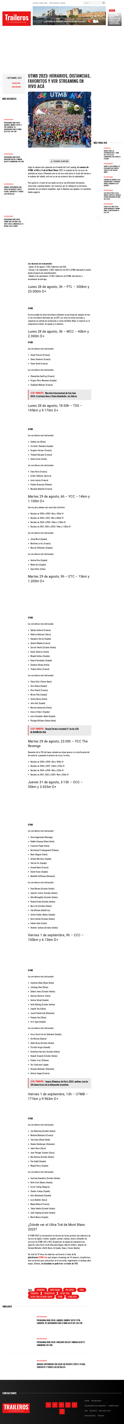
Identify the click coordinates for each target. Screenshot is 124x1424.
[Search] (103, 3)
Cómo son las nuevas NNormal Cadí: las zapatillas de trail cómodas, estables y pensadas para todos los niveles (114, 18)
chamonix (41, 1289)
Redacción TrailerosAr (16, 85)
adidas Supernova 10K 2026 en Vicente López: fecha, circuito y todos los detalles (13, 190)
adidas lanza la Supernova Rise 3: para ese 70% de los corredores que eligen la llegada (112, 154)
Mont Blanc (55, 1289)
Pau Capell (70, 1289)
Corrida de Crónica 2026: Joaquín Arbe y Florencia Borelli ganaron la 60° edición (112, 182)
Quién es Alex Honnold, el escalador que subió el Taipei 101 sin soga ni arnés (112, 169)
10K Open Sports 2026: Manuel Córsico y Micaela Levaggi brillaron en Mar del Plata (112, 195)
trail (82, 1289)
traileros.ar (49, 1293)
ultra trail (65, 1293)
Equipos (112, 10)
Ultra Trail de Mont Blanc (41, 1296)
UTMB (60, 1296)
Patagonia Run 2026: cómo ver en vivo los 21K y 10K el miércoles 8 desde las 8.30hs (13, 222)
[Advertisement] (62, 52)
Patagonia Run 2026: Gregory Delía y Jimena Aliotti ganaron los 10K (14, 159)
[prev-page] (95, 217)
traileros (34, 1293)
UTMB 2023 (72, 1296)
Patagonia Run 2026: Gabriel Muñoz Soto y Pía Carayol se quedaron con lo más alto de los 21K (13, 127)
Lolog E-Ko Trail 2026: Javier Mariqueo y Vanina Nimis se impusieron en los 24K (112, 208)
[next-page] (99, 217)
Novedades (8, 119)
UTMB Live (42, 1257)
